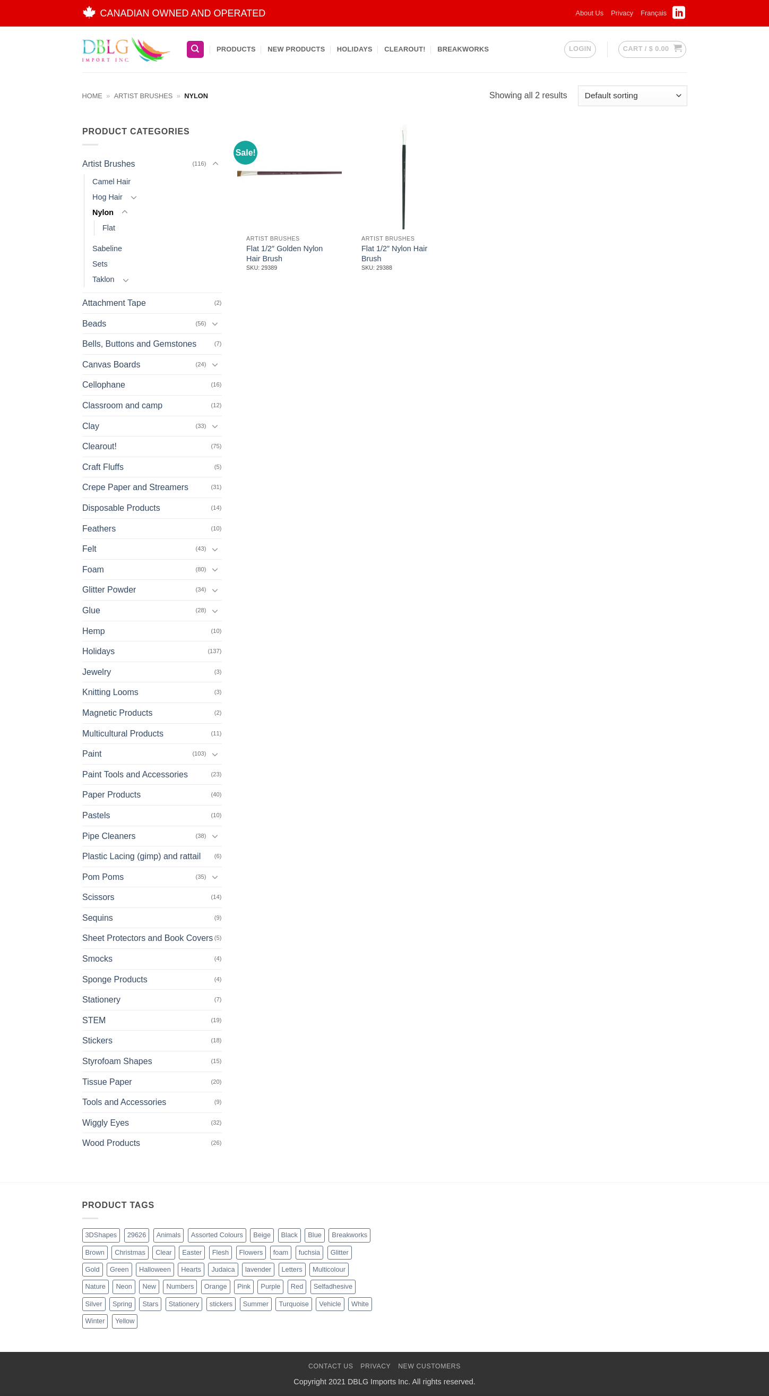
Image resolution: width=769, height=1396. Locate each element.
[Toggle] (215, 164)
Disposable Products (121, 507)
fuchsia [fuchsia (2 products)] (310, 1252)
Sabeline (107, 248)
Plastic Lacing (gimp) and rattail (141, 856)
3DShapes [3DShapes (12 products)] (101, 1235)
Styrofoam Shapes (117, 1061)
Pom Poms (103, 876)
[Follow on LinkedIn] (678, 16)
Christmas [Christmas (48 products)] (130, 1252)
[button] (580, 49)
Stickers (97, 1040)
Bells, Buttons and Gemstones (139, 343)
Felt (89, 548)
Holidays (355, 49)
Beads (94, 323)
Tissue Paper (107, 1081)
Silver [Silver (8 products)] (93, 1304)
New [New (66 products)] (149, 1286)
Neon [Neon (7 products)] (124, 1286)
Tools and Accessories (124, 1102)
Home (92, 96)
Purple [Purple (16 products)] (270, 1286)
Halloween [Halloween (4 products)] (155, 1269)
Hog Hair (107, 197)
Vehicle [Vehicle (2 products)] (330, 1304)
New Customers (429, 1366)
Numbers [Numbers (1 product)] (180, 1286)
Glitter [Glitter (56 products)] (340, 1252)
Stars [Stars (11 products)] (150, 1304)
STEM (94, 1020)
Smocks (97, 958)
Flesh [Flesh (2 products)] (220, 1252)
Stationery (101, 999)
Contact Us (330, 1366)
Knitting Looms (110, 692)
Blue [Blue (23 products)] (315, 1235)
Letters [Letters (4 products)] (292, 1269)
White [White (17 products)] (360, 1304)
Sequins (97, 917)
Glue (91, 610)
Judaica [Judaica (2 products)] (223, 1269)
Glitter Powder (109, 589)
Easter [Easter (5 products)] (192, 1252)
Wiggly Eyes (105, 1122)
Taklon (103, 279)
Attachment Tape (114, 302)
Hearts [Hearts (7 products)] (191, 1269)
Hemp (93, 630)
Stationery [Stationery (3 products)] (184, 1304)
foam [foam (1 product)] (280, 1252)
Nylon (103, 212)
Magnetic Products (117, 712)
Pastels (96, 815)
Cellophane (103, 384)
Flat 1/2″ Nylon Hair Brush (394, 253)
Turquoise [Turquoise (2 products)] (293, 1304)
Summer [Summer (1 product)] (256, 1304)
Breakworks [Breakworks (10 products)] (349, 1235)
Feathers (99, 528)
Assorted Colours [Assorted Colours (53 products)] (217, 1235)
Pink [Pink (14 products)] (243, 1286)
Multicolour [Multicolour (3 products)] (329, 1269)
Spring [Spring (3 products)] (122, 1304)
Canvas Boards (111, 364)
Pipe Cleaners (109, 835)
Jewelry (96, 671)
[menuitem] (654, 13)
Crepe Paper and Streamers (135, 487)
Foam (93, 569)
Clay (90, 426)
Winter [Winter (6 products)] (95, 1321)
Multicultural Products (122, 733)
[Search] (195, 49)
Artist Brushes (143, 96)
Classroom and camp (122, 405)
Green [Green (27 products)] (119, 1269)
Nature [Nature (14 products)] (95, 1286)
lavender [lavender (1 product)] (258, 1269)
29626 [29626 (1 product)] (136, 1235)
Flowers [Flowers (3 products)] (251, 1252)
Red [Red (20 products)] (297, 1286)
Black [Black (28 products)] (289, 1235)
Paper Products (111, 794)
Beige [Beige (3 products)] (262, 1235)
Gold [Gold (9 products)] (92, 1269)
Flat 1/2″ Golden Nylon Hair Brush (284, 253)
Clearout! (405, 49)
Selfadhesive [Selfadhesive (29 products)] (333, 1286)
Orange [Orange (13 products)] (215, 1286)
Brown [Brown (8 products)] (95, 1252)
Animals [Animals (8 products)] (169, 1235)
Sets (100, 264)
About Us (590, 13)
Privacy (622, 13)
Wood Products (111, 1142)
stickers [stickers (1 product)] (221, 1304)
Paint (91, 753)
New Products (296, 49)
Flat (108, 228)
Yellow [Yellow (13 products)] (125, 1321)
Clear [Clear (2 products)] (163, 1252)
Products (236, 49)
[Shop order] (632, 95)
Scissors (98, 897)
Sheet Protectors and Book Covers (147, 938)
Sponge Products (115, 979)
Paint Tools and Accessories (135, 774)
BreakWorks (463, 49)
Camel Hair (111, 181)
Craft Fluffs (103, 467)
